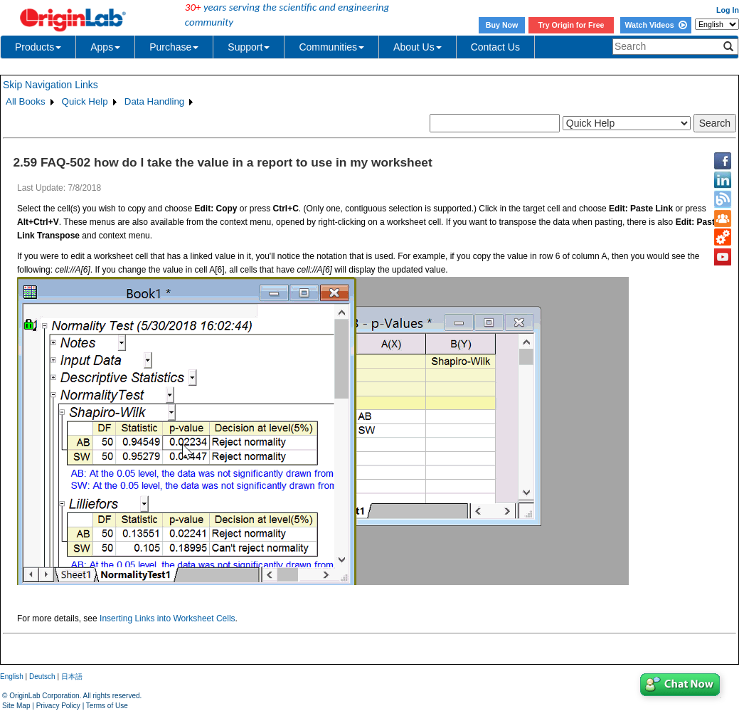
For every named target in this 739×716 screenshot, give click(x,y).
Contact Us (495, 47)
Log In (727, 10)
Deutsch (42, 676)
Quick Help (85, 101)
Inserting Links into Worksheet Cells (167, 618)
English (11, 676)
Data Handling (154, 101)
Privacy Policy (58, 706)
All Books (26, 101)
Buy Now (502, 25)
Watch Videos (655, 25)
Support (249, 47)
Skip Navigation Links (50, 84)
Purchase (173, 47)
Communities (331, 47)
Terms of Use (107, 706)
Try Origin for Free (571, 25)
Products (38, 47)
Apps (105, 47)
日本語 (72, 676)
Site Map (16, 706)
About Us (417, 47)
